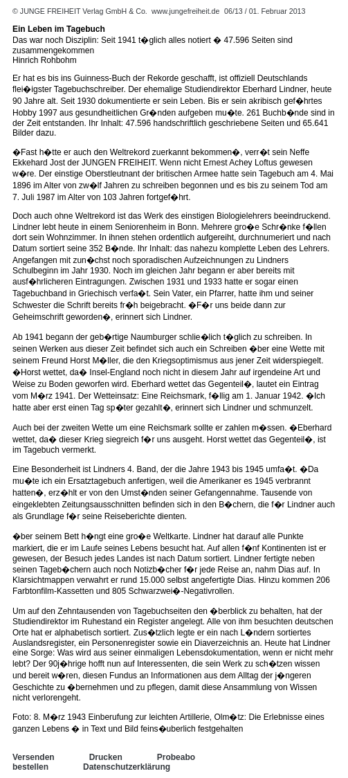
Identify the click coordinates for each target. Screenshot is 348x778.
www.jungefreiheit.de (185, 11)
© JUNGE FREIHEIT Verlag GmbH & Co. (80, 11)
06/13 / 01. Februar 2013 (264, 11)
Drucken (105, 757)
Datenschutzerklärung (126, 767)
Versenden (33, 757)
